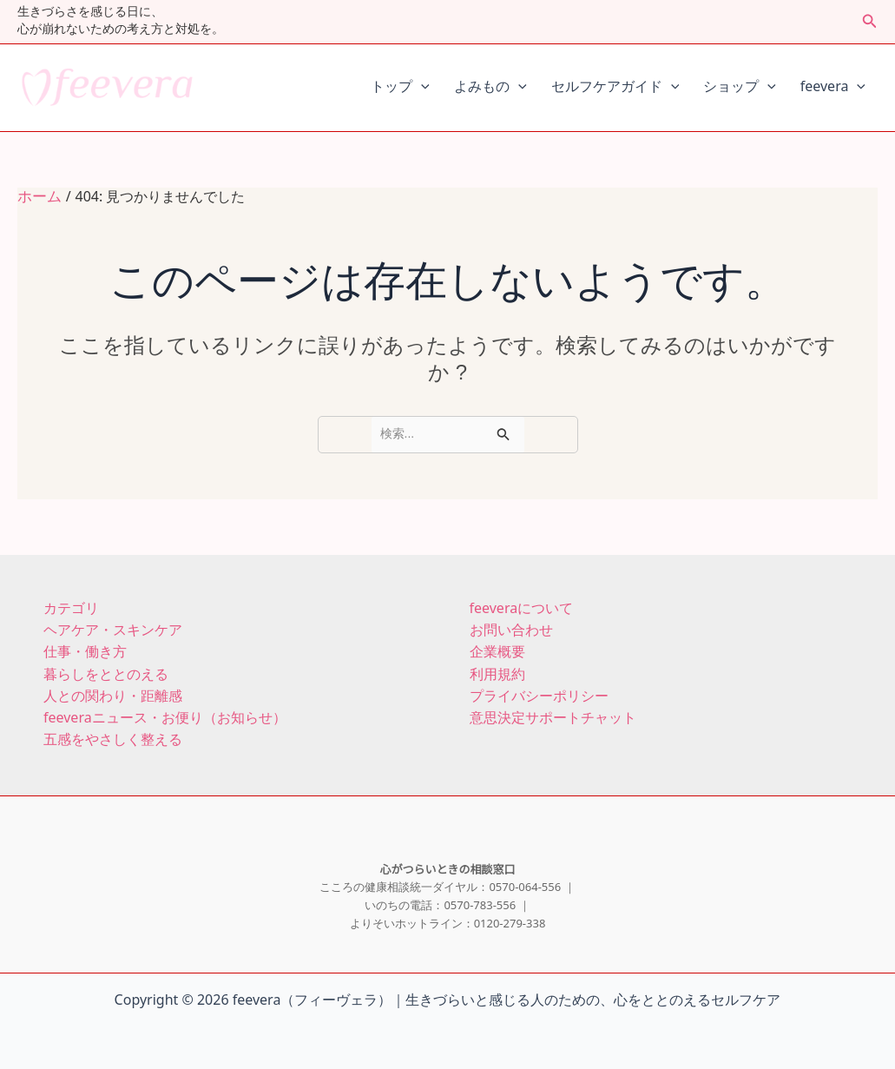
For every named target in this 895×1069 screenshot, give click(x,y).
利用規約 (497, 670)
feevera (832, 87)
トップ (400, 87)
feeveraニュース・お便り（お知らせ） (164, 711)
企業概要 (497, 649)
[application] (421, 87)
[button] (870, 22)
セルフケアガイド (615, 87)
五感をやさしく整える (112, 732)
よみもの (490, 87)
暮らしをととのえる (105, 670)
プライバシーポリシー (539, 690)
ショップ (739, 87)
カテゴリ (71, 607)
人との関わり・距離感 (112, 690)
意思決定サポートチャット (553, 711)
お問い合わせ (511, 628)
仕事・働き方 (85, 649)
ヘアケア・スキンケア (112, 628)
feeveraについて (522, 607)
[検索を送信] (503, 433)
